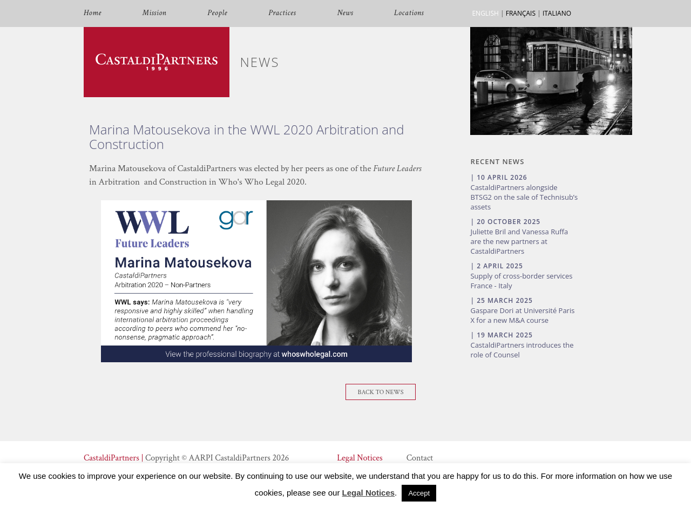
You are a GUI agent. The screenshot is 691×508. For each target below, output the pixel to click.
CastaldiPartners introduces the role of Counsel (521, 350)
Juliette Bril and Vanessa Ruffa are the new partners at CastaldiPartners (519, 241)
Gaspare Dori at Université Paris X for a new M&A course (522, 315)
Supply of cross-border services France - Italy (521, 280)
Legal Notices (359, 458)
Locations (409, 13)
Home (92, 13)
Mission (154, 13)
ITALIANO (557, 13)
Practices (282, 13)
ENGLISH (485, 13)
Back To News (381, 392)
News (345, 13)
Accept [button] (419, 493)
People (217, 13)
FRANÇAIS (521, 13)
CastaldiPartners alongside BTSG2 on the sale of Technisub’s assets (524, 197)
